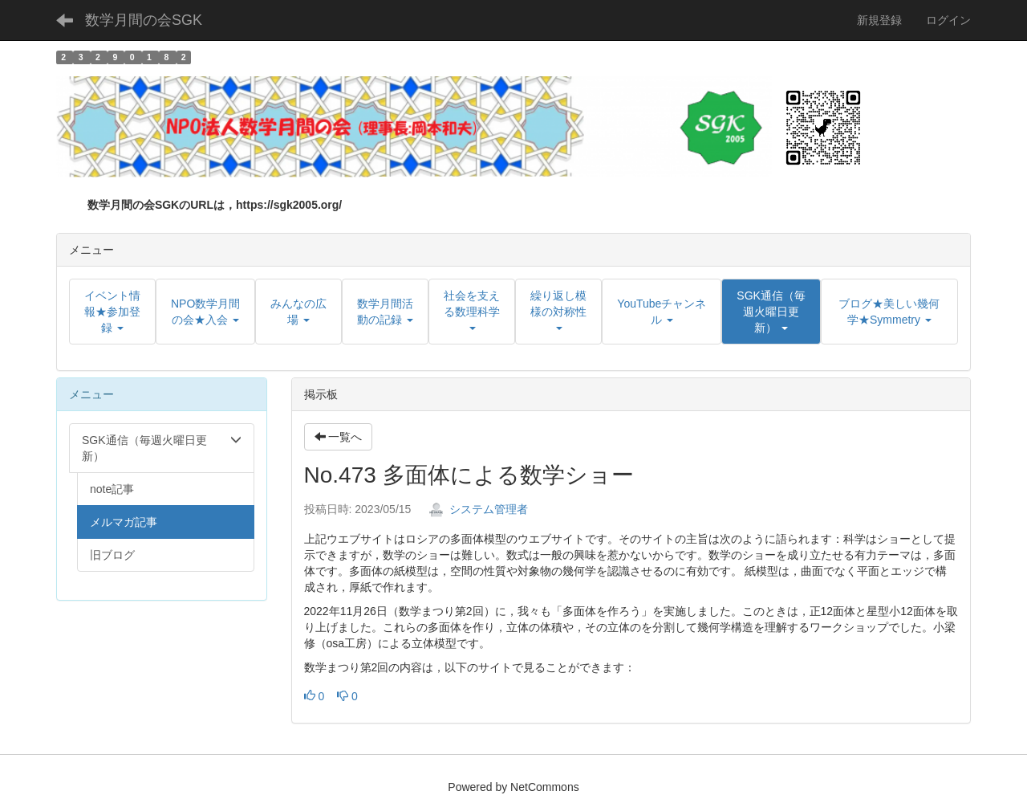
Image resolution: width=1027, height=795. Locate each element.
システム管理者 (478, 509)
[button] (771, 311)
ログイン (948, 20)
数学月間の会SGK (143, 20)
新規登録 (879, 20)
